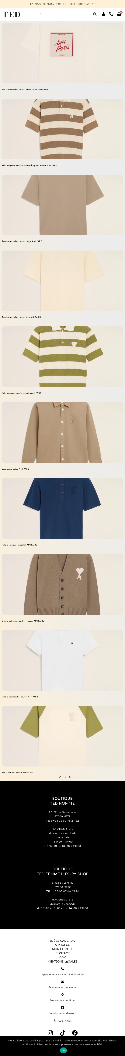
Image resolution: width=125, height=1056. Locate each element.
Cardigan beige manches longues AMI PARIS (23, 621)
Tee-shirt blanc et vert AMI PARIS (17, 773)
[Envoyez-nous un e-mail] (62, 981)
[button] (95, 14)
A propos (62, 945)
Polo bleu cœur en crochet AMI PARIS (19, 545)
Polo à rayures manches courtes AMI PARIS (21, 393)
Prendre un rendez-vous (62, 1013)
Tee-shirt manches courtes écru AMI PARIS (21, 317)
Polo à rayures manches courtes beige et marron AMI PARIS (29, 166)
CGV (62, 957)
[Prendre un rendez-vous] (62, 1007)
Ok (63, 1050)
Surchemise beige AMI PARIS (15, 469)
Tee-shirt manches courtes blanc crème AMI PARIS (25, 90)
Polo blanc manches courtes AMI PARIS (20, 697)
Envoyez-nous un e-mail (62, 987)
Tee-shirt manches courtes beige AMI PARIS (22, 241)
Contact (62, 953)
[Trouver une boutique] (62, 994)
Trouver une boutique (62, 1000)
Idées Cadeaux (62, 940)
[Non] (120, 1046)
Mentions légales (63, 961)
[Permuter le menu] (40, 14)
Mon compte (62, 949)
